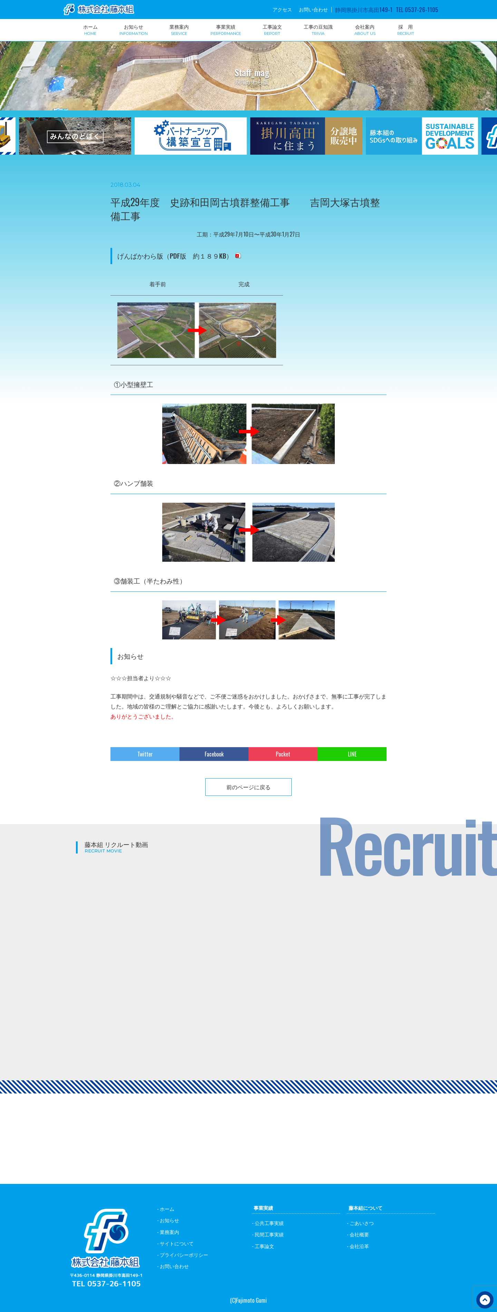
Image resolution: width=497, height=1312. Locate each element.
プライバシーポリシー (184, 1254)
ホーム (90, 29)
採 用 (405, 29)
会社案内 (365, 29)
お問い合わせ (313, 9)
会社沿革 (359, 1246)
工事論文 (272, 29)
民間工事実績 (269, 1234)
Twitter (145, 754)
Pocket (283, 754)
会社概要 (359, 1234)
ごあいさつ (362, 1222)
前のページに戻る (248, 787)
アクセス (282, 9)
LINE (352, 754)
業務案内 (179, 29)
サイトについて (177, 1243)
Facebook (214, 754)
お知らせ (133, 29)
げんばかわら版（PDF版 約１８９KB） (175, 256)
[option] (191, 140)
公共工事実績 (269, 1222)
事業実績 (226, 29)
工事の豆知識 (318, 29)
